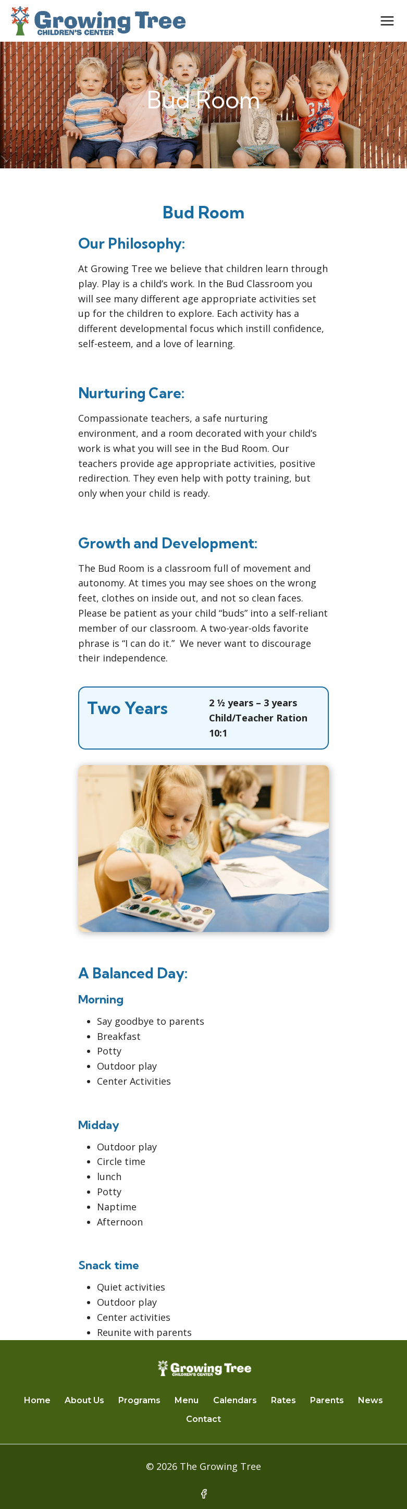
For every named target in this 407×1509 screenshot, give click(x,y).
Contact (203, 1419)
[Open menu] (387, 20)
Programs (139, 1400)
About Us (84, 1400)
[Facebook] (203, 1493)
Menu (187, 1400)
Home (37, 1400)
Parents (327, 1400)
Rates (283, 1400)
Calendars (235, 1400)
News (370, 1400)
